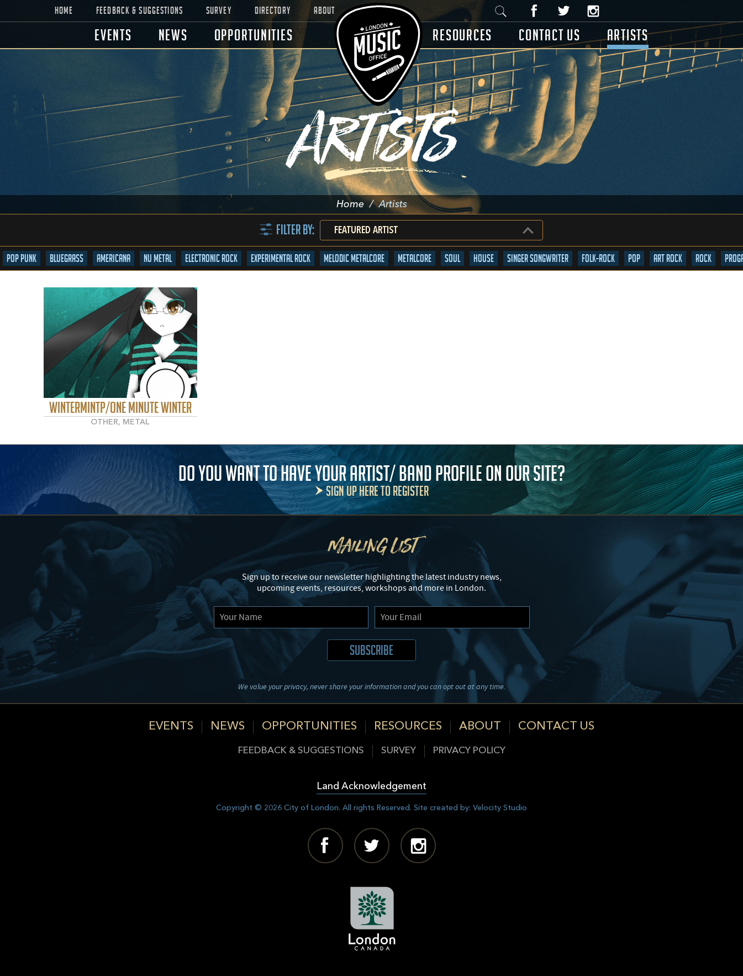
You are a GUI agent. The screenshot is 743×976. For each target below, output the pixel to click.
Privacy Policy (469, 750)
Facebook (534, 10)
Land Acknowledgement (371, 786)
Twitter (563, 10)
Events (113, 35)
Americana (113, 258)
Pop (634, 258)
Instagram (593, 10)
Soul (452, 258)
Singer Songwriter (537, 258)
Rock (703, 258)
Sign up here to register (377, 491)
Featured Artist (366, 230)
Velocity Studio (500, 808)
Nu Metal (158, 258)
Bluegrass (66, 258)
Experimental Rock (280, 258)
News (173, 35)
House (483, 258)
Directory (273, 10)
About (324, 10)
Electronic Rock (211, 258)
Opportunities (253, 35)
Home (64, 10)
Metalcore (414, 258)
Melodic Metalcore (354, 258)
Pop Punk (21, 258)
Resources (462, 35)
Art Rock (668, 258)
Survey (218, 10)
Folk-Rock (598, 258)
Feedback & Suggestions (139, 10)
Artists (628, 35)
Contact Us (550, 35)
